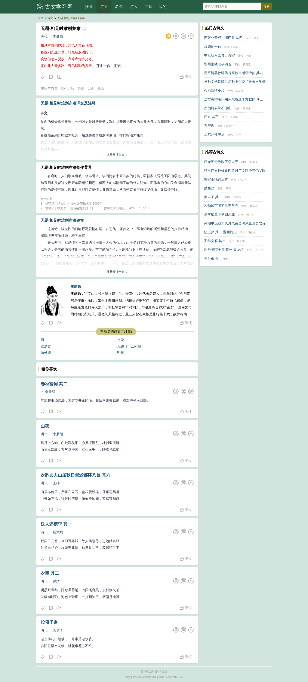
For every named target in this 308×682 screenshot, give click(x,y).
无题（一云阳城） (131, 346)
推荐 (89, 6)
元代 (240, 55)
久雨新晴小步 (214, 90)
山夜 (45, 426)
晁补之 (250, 214)
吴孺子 (58, 630)
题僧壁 (46, 352)
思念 (90, 89)
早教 (101, 89)
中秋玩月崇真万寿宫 (219, 55)
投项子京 (49, 622)
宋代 (248, 38)
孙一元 (259, 249)
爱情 (81, 89)
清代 (44, 532)
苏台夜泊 (211, 258)
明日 (120, 352)
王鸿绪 (234, 117)
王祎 (56, 483)
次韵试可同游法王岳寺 (221, 206)
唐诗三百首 (49, 89)
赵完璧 (240, 90)
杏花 (120, 340)
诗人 (134, 6)
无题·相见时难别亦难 (71, 18)
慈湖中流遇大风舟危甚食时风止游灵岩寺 (235, 223)
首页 (40, 18)
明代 (44, 434)
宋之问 (243, 179)
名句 (119, 6)
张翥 (249, 55)
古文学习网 (59, 6)
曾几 (256, 38)
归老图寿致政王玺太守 (221, 162)
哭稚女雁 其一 (214, 241)
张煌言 (237, 197)
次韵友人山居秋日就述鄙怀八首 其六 (75, 475)
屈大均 (58, 532)
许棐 (235, 46)
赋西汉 (209, 188)
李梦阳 (58, 434)
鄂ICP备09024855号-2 (171, 677)
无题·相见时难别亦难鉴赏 (62, 220)
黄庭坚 (247, 64)
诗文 (104, 6)
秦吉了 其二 (213, 197)
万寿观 (209, 125)
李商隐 (58, 36)
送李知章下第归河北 (219, 214)
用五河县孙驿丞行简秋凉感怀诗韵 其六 (233, 73)
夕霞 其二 (50, 573)
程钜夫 (247, 108)
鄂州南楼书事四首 (217, 64)
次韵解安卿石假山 (217, 108)
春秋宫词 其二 (54, 383)
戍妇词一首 (212, 46)
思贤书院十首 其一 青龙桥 (224, 249)
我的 (162, 6)
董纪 (225, 258)
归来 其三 (211, 117)
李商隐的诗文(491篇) (116, 331)
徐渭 (56, 581)
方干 (238, 134)
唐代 (44, 36)
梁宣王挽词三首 (216, 179)
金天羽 (50, 392)
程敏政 (254, 162)
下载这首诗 (59, 77)
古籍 (149, 6)
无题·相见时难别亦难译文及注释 (68, 103)
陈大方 (230, 125)
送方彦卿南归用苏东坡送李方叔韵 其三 (233, 99)
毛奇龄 (252, 232)
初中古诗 (67, 89)
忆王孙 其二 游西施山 (220, 232)
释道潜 (254, 206)
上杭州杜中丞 (214, 134)
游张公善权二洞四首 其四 (223, 38)
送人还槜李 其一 (56, 524)
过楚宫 (46, 346)
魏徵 (228, 188)
